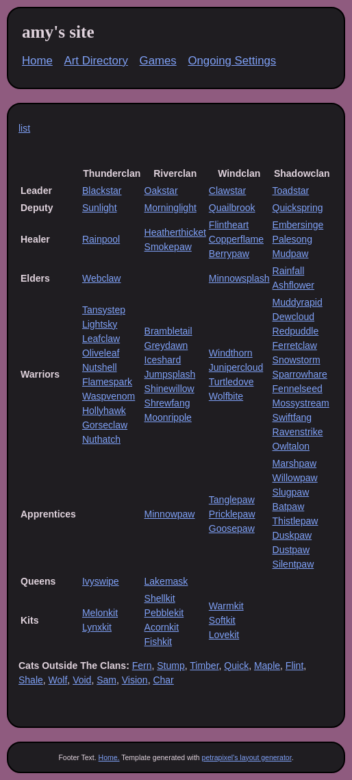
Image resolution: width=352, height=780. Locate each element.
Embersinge (298, 224)
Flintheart (229, 224)
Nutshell (99, 367)
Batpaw (289, 506)
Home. (109, 757)
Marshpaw (295, 463)
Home (37, 60)
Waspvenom (108, 396)
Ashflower (293, 285)
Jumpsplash (170, 374)
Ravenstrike (298, 431)
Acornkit (161, 627)
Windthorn (231, 353)
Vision (135, 679)
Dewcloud (293, 316)
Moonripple (168, 417)
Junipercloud (236, 367)
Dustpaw (291, 549)
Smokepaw (168, 246)
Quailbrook (232, 207)
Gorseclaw (104, 424)
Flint (294, 665)
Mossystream (301, 403)
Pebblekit (164, 612)
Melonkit (100, 612)
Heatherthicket (175, 232)
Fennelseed (298, 388)
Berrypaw (229, 253)
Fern (142, 665)
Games (158, 60)
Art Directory (96, 60)
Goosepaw (232, 528)
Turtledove (231, 381)
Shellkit (159, 598)
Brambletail (168, 331)
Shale (30, 679)
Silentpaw (293, 564)
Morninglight (170, 207)
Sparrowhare (300, 374)
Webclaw (101, 278)
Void (82, 679)
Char (163, 679)
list (24, 128)
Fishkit (158, 641)
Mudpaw (291, 253)
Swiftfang (292, 417)
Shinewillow (169, 388)
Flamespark (107, 381)
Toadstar (291, 190)
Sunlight (99, 207)
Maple (267, 665)
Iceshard (162, 359)
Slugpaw (291, 492)
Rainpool (101, 239)
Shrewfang (167, 403)
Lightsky (99, 324)
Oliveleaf (100, 353)
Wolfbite (226, 396)
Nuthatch (101, 439)
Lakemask (166, 581)
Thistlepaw (295, 520)
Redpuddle (296, 331)
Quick (236, 665)
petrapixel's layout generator (247, 757)
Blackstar (102, 190)
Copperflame (236, 239)
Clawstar (227, 190)
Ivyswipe (100, 581)
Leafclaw (101, 338)
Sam (106, 679)
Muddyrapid (298, 302)
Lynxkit (97, 627)
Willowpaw (295, 477)
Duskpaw (292, 535)
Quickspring (298, 207)
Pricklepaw (232, 514)
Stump (170, 665)
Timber (204, 665)
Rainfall (289, 270)
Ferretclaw (295, 345)
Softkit (222, 620)
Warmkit (226, 605)
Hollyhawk (104, 410)
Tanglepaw (232, 499)
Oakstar (161, 190)
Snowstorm (296, 359)
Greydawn (166, 345)
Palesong (292, 239)
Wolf (58, 679)
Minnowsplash (239, 278)
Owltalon (291, 446)
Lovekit (224, 634)
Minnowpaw (169, 514)
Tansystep (103, 309)
